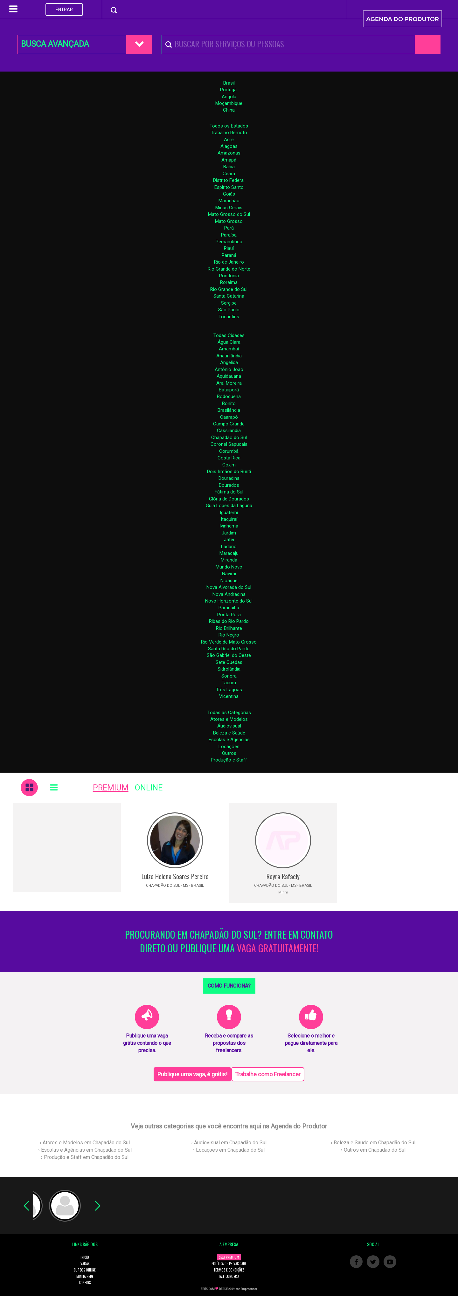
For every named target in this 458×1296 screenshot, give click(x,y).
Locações (229, 746)
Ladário (229, 546)
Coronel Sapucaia (229, 444)
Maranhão (229, 200)
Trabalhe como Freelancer (268, 1074)
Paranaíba (229, 607)
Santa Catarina (228, 296)
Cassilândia (229, 430)
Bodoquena (229, 396)
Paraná (229, 255)
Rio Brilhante (229, 628)
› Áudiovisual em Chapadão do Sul (229, 1143)
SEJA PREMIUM (229, 1257)
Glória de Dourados (229, 499)
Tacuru (229, 683)
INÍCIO (84, 1257)
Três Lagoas (229, 690)
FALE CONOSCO (229, 1276)
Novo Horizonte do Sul (229, 601)
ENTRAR (64, 9)
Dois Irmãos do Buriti (229, 471)
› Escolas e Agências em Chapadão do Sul (85, 1150)
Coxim (229, 465)
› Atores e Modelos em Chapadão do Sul (85, 1143)
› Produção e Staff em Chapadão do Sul (84, 1157)
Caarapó (229, 417)
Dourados (229, 485)
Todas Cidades (229, 335)
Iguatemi (229, 512)
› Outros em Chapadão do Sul (373, 1150)
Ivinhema (228, 526)
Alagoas (229, 146)
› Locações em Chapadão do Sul (229, 1150)
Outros (229, 753)
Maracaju (229, 553)
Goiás (229, 194)
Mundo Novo (229, 567)
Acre (229, 139)
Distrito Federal (229, 180)
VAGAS (84, 1263)
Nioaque (229, 580)
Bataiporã (229, 390)
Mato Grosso (229, 221)
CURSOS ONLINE (85, 1269)
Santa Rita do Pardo (229, 648)
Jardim (229, 533)
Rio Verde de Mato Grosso (229, 642)
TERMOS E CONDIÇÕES (228, 1269)
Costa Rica (229, 458)
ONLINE (149, 787)
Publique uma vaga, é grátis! (192, 1074)
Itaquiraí (229, 519)
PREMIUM (110, 787)
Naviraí (229, 573)
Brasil (229, 83)
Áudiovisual (229, 726)
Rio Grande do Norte (229, 269)
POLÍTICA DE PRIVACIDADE (229, 1263)
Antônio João (229, 369)
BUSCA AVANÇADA (55, 44)
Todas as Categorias (229, 712)
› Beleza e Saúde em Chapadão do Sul (373, 1143)
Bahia (229, 166)
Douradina (229, 478)
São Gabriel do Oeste (229, 655)
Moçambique (228, 103)
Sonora (229, 676)
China (229, 110)
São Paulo (228, 310)
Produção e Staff (229, 760)
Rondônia (229, 276)
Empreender (248, 1289)
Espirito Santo (229, 187)
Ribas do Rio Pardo (229, 621)
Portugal (229, 90)
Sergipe (229, 303)
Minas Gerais (228, 207)
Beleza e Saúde (229, 733)
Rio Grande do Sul (228, 289)
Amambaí (229, 349)
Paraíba (229, 235)
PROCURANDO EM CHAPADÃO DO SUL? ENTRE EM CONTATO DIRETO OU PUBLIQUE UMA (229, 941)
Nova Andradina (229, 594)
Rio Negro (229, 635)
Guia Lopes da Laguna (229, 505)
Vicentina (229, 696)
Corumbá (229, 451)
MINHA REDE (85, 1276)
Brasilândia (229, 410)
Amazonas (229, 153)
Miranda (229, 560)
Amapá (228, 160)
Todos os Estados (229, 126)
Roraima (229, 282)
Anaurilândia (229, 356)
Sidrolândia (229, 669)
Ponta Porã (229, 614)
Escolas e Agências (229, 739)
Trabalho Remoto (229, 132)
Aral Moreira (229, 383)
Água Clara (229, 342)
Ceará (229, 173)
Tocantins (229, 317)
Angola (229, 97)
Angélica (229, 362)
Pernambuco (229, 242)
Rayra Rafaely (283, 876)
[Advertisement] (67, 847)
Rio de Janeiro (229, 262)
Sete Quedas (229, 662)
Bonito (229, 403)
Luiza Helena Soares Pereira (175, 876)
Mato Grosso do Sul (229, 214)
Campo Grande (229, 424)
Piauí (229, 248)
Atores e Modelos (229, 719)
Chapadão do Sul (229, 437)
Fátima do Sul (229, 492)
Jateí (229, 539)
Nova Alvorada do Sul (228, 587)
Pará (229, 228)
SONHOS (85, 1282)
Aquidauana (229, 376)
